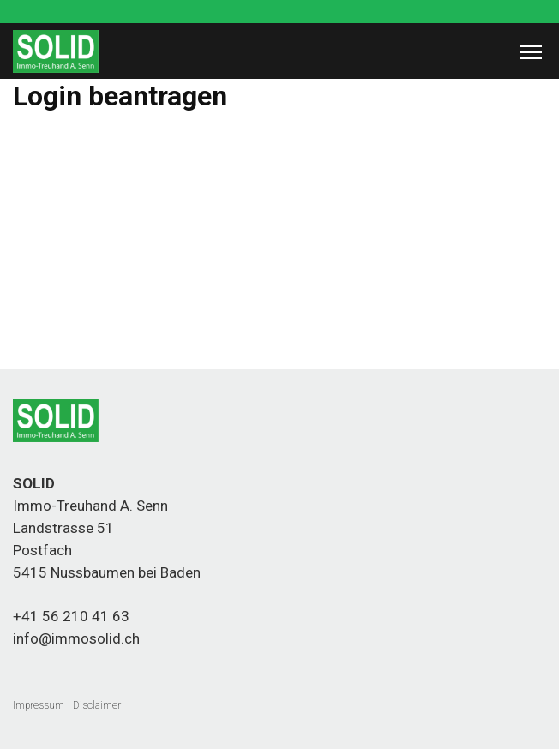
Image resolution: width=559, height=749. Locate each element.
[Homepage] (56, 68)
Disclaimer (97, 705)
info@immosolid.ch (76, 638)
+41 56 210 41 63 (71, 616)
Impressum (38, 705)
